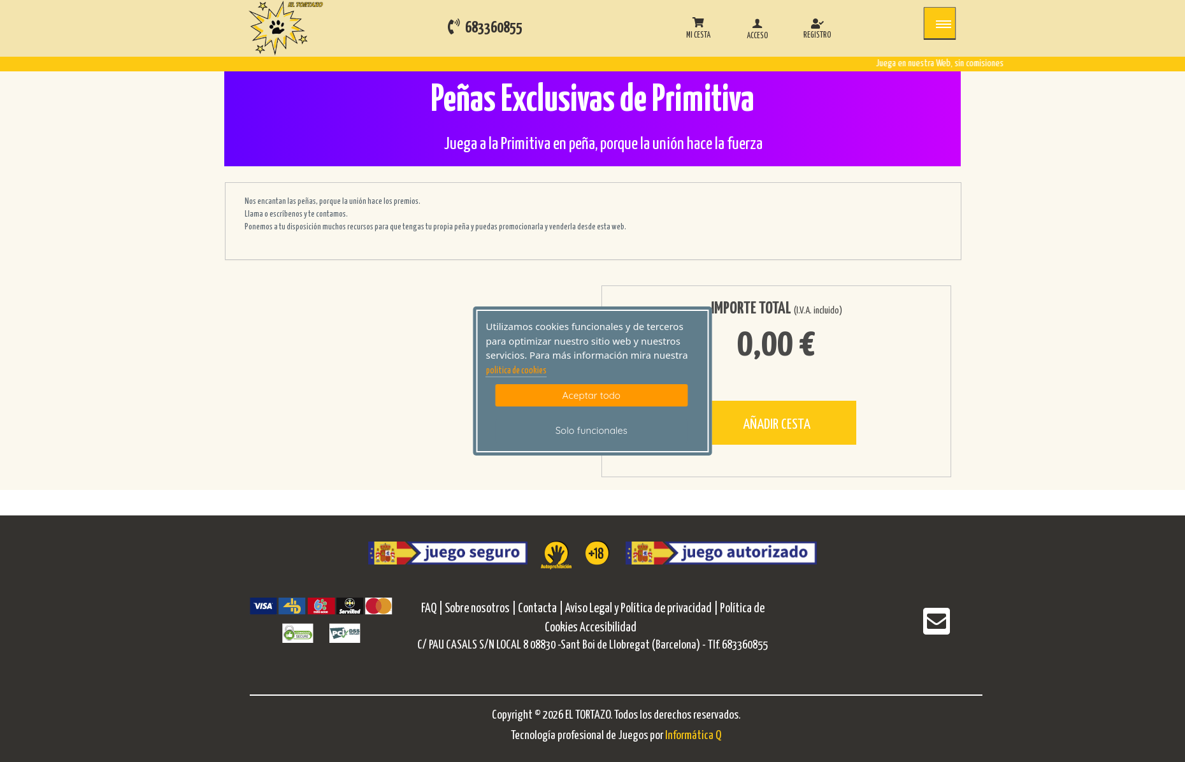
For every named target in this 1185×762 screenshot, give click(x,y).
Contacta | (540, 609)
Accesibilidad (608, 628)
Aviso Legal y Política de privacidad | (642, 609)
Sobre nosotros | (480, 609)
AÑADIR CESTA (776, 424)
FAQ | (433, 609)
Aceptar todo (592, 395)
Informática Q (693, 736)
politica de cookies (516, 370)
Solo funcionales (592, 430)
